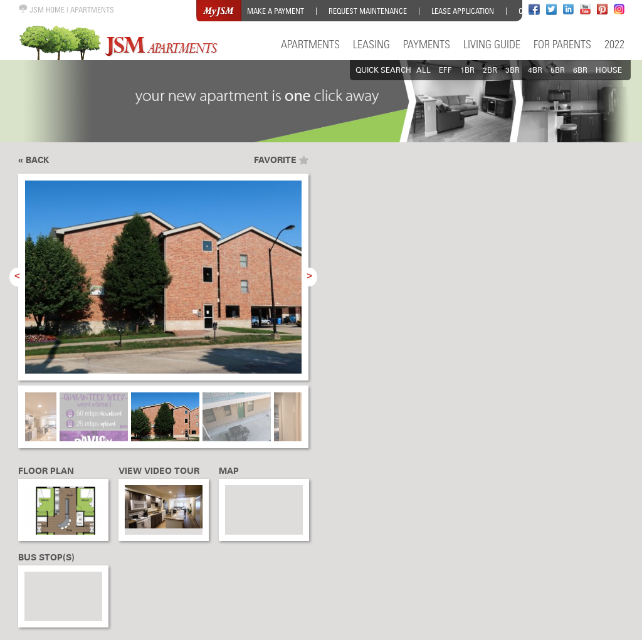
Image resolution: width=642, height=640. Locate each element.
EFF (445, 70)
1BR (467, 70)
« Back (33, 160)
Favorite (275, 160)
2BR (490, 70)
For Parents (562, 44)
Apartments (310, 44)
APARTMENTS (92, 9)
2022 (614, 44)
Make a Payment (275, 11)
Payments (426, 44)
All (423, 70)
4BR (535, 70)
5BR (557, 70)
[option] (163, 284)
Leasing (371, 44)
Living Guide (491, 44)
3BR (512, 70)
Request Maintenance (368, 11)
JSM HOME (41, 9)
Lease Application (462, 11)
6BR (580, 70)
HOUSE (609, 70)
